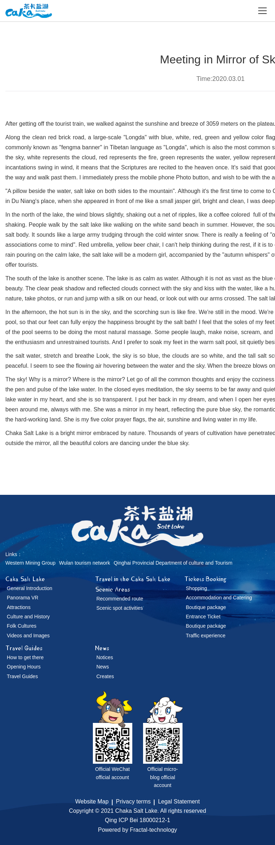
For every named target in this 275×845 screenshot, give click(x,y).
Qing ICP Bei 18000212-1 (137, 820)
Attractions (18, 607)
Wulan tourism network (84, 563)
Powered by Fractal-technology (137, 830)
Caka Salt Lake (25, 578)
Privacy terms (133, 801)
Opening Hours (24, 667)
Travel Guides (23, 647)
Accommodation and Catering (219, 597)
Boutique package (206, 607)
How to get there (25, 657)
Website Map (92, 801)
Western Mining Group (30, 563)
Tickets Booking (205, 578)
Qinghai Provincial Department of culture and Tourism (173, 563)
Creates (105, 676)
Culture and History (28, 616)
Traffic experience (206, 635)
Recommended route (119, 599)
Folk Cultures (21, 626)
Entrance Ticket (203, 616)
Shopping (196, 588)
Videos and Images (28, 635)
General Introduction (29, 588)
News (102, 647)
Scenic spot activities (119, 608)
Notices (104, 657)
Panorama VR (22, 597)
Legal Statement (179, 801)
